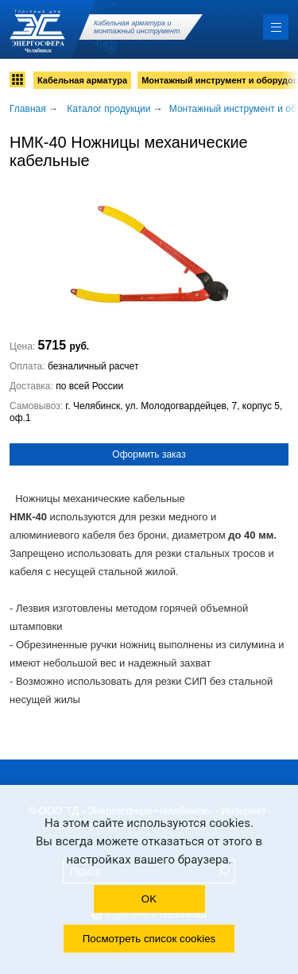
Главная (28, 108)
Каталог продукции (108, 108)
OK (149, 899)
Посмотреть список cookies (149, 939)
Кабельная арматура (82, 80)
